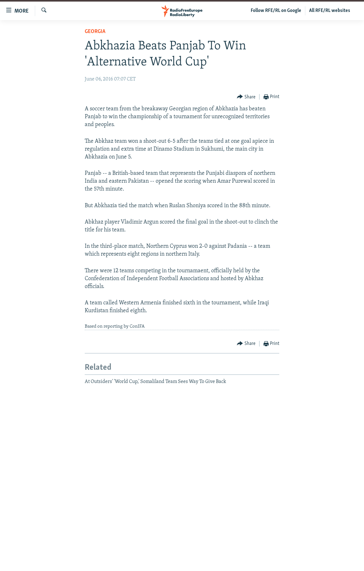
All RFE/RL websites (329, 10)
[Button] (246, 97)
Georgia (95, 32)
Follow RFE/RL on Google (276, 10)
